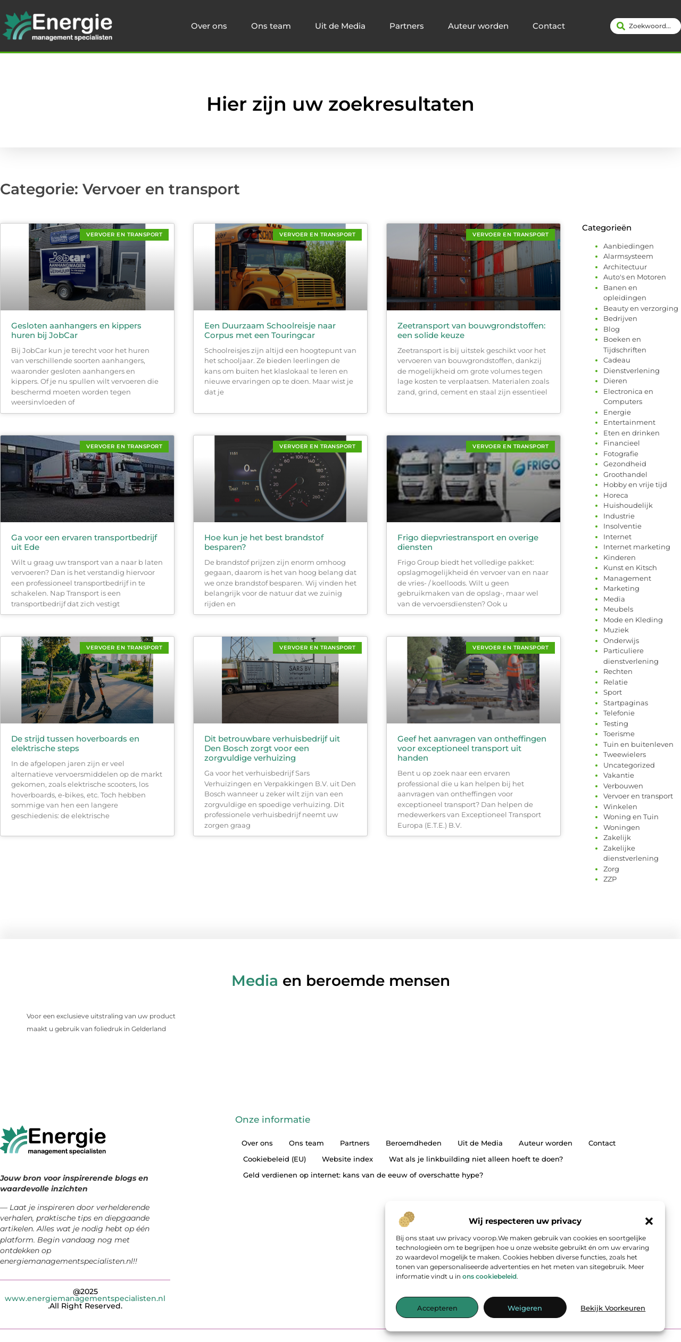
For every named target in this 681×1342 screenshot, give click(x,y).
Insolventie (622, 526)
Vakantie (618, 775)
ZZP (610, 879)
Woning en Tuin (631, 816)
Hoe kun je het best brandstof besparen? (263, 542)
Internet (617, 536)
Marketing (621, 588)
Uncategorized (629, 765)
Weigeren (525, 1308)
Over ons (209, 26)
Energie (617, 412)
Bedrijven (620, 318)
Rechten (618, 671)
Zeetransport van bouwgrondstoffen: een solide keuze (471, 330)
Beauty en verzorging (640, 308)
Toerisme (619, 733)
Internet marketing (636, 546)
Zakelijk (617, 837)
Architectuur (625, 266)
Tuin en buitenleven (638, 744)
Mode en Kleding (633, 619)
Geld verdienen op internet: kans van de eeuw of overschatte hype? (363, 1175)
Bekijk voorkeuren (612, 1308)
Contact (549, 26)
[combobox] (645, 26)
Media (614, 599)
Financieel (621, 443)
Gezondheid (624, 463)
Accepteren (437, 1308)
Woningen (621, 827)
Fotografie (620, 453)
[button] (649, 1221)
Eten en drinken (631, 433)
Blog (611, 329)
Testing (615, 723)
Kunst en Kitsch (630, 567)
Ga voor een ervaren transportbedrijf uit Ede (84, 542)
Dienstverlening (631, 370)
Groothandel (625, 474)
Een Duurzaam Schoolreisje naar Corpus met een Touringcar (270, 330)
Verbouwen (623, 785)
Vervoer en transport (638, 796)
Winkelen (620, 806)
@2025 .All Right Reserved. (85, 1298)
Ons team (271, 26)
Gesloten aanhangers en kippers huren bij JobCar (76, 330)
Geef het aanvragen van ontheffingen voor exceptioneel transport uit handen (471, 748)
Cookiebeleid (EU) (274, 1159)
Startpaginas (625, 702)
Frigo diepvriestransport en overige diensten (467, 542)
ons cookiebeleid (489, 1276)
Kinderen (619, 557)
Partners (406, 26)
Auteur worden (478, 26)
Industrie (619, 516)
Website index (347, 1159)
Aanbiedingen (628, 246)
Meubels (618, 609)
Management (627, 578)
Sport (612, 692)
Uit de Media (340, 26)
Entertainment (629, 422)
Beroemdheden (414, 1143)
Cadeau (616, 360)
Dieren (615, 380)
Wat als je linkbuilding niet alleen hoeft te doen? (476, 1159)
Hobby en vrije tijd (635, 484)
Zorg (611, 869)
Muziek (616, 629)
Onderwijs (621, 640)
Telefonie (619, 713)
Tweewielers (624, 754)
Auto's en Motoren (634, 277)
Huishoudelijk (628, 505)
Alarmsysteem (628, 256)
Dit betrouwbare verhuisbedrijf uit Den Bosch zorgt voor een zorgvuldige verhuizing (272, 748)
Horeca (615, 495)
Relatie (615, 682)
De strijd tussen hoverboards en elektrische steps (75, 743)
